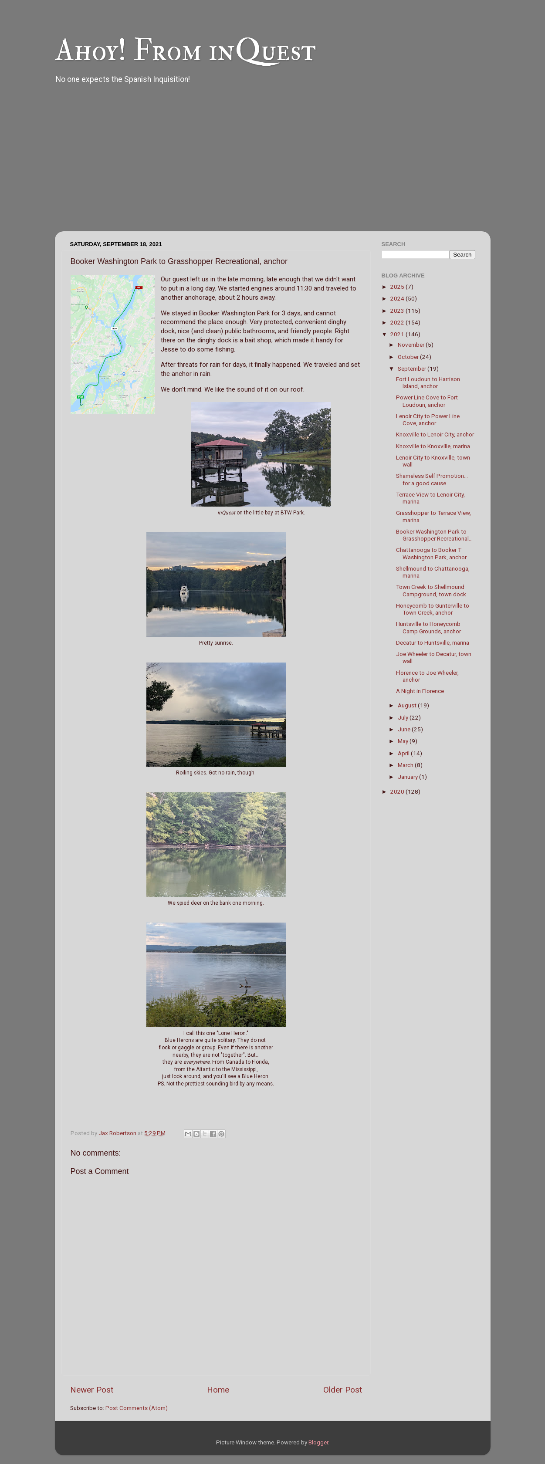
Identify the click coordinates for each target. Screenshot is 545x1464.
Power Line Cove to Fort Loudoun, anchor (427, 401)
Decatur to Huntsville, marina (432, 642)
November (412, 344)
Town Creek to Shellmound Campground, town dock (431, 590)
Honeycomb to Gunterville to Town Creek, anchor (432, 609)
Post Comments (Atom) (136, 1407)
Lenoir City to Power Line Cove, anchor (428, 419)
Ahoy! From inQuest (185, 50)
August (408, 705)
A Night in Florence (420, 690)
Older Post (342, 1390)
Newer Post (91, 1390)
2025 (398, 286)
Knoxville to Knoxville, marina (433, 446)
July (404, 717)
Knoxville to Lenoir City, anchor (435, 434)
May (404, 740)
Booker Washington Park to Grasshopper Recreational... (434, 535)
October (409, 356)
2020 (398, 791)
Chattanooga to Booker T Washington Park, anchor (431, 553)
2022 (398, 322)
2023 (398, 310)
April (404, 753)
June (405, 729)
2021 (398, 334)
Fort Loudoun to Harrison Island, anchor (428, 382)
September (412, 368)
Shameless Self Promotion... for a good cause (432, 479)
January (408, 776)
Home (218, 1390)
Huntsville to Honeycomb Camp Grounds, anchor (428, 627)
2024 (398, 298)
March (406, 764)
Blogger (318, 1442)
